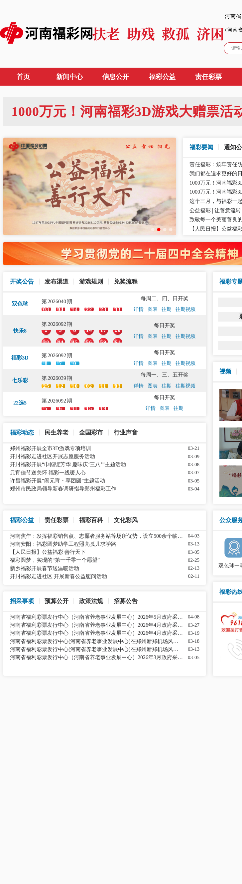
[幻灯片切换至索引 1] (153, 229)
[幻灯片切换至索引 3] (165, 229)
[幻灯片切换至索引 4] (171, 229)
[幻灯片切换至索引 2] (159, 229)
